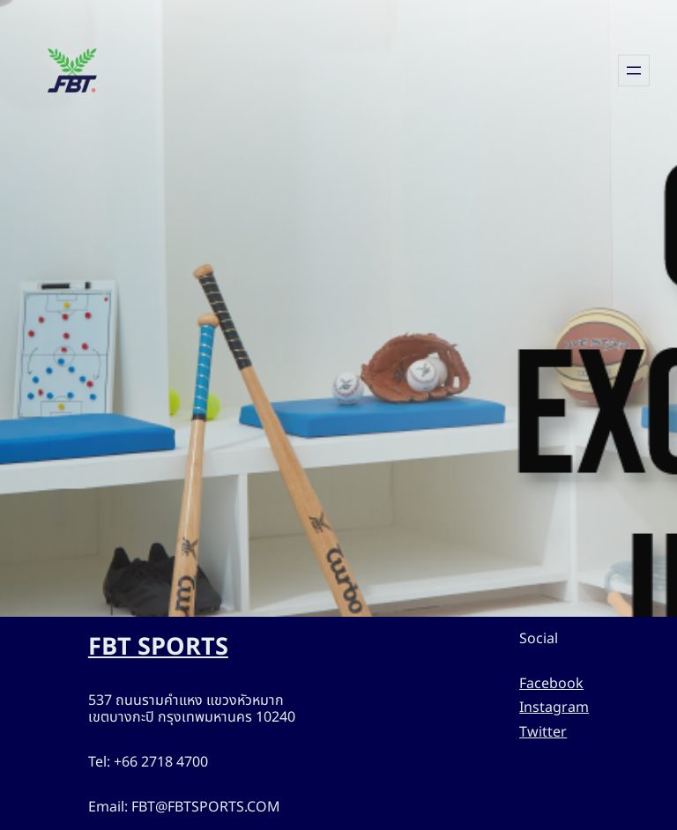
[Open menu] (634, 70)
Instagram (557, 707)
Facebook (557, 684)
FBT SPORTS (164, 647)
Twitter (547, 732)
